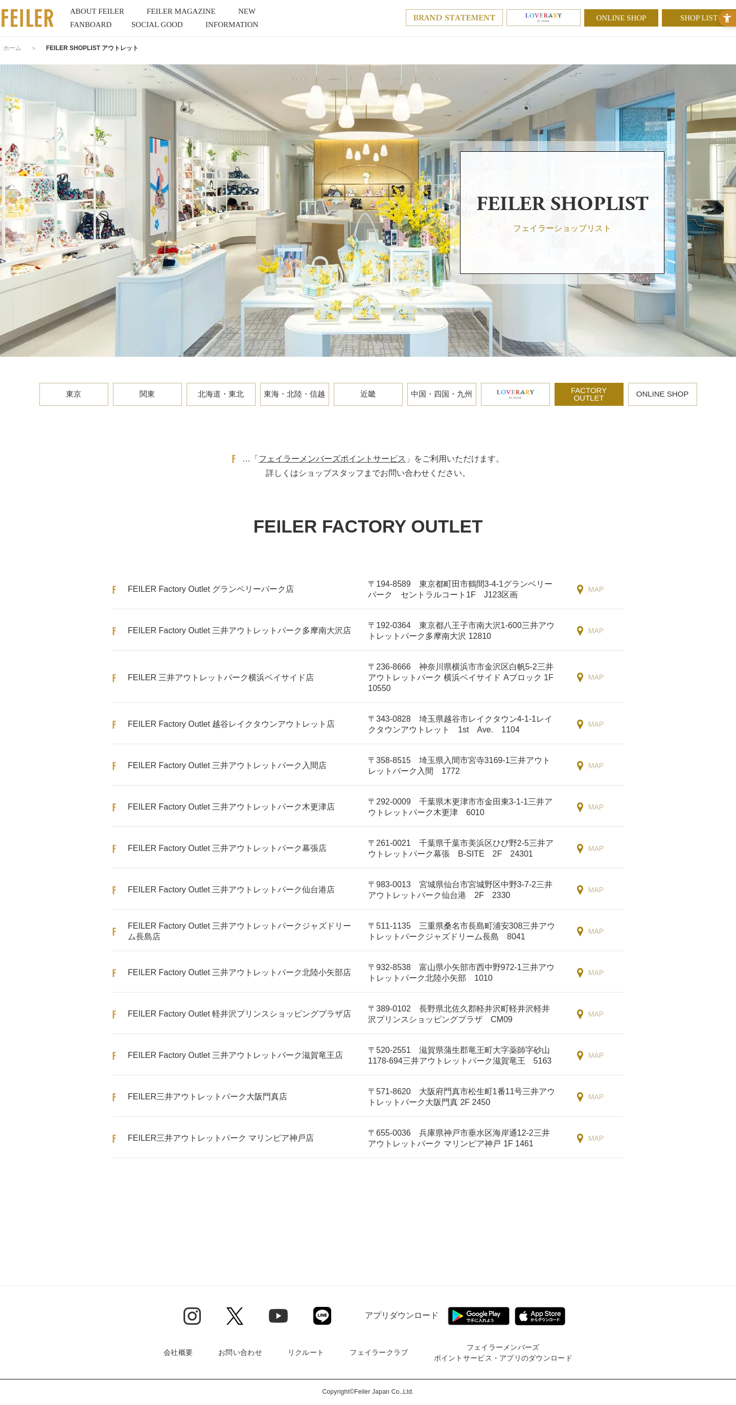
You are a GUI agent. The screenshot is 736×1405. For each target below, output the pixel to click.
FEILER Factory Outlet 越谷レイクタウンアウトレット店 (231, 724)
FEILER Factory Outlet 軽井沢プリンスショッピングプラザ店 (239, 1013)
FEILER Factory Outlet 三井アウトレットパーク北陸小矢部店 (239, 972)
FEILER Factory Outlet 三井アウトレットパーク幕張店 (227, 848)
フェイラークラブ (379, 1352)
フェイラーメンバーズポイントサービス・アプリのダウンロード (503, 1352)
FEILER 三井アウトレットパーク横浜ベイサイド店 (221, 677)
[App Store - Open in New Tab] (540, 1316)
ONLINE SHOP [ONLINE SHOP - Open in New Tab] (621, 18)
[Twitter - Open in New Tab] (234, 1316)
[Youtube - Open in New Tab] (278, 1315)
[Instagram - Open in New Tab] (192, 1316)
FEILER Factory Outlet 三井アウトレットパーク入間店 (227, 765)
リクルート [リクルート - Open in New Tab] (306, 1352)
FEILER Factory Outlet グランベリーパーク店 (211, 589)
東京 (73, 393)
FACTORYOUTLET (589, 394)
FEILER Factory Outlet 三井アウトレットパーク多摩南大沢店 (239, 630)
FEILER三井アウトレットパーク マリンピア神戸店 (221, 1138)
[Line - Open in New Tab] (322, 1316)
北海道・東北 (221, 393)
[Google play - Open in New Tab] (479, 1316)
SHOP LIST (699, 18)
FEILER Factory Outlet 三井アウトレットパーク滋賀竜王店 (235, 1055)
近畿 (368, 393)
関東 (147, 393)
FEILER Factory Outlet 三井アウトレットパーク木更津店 (231, 806)
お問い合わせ (240, 1352)
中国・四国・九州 (441, 393)
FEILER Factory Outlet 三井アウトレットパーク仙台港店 (231, 889)
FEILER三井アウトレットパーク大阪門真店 (207, 1096)
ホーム (12, 48)
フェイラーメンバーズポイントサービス (332, 458)
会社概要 (178, 1352)
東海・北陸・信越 (294, 393)
